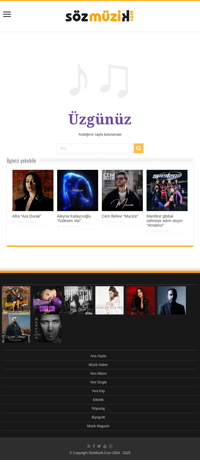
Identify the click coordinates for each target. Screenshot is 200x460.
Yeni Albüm (98, 374)
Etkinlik (98, 400)
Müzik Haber (98, 365)
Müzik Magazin (98, 426)
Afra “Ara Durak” (26, 216)
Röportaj (98, 409)
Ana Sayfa (98, 356)
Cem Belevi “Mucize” (120, 216)
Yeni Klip (98, 391)
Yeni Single (98, 382)
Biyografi (98, 417)
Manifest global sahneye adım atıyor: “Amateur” (165, 220)
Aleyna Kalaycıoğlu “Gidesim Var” (74, 218)
